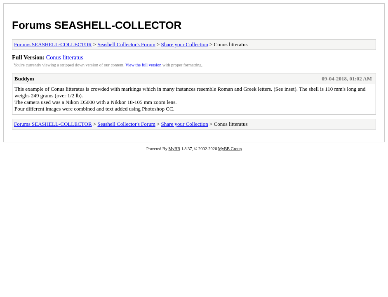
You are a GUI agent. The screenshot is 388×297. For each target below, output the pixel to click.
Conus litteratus (64, 57)
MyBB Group (230, 148)
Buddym (24, 78)
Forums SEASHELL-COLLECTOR (96, 25)
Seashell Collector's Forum (126, 44)
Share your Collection (184, 44)
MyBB (174, 148)
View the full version (143, 65)
